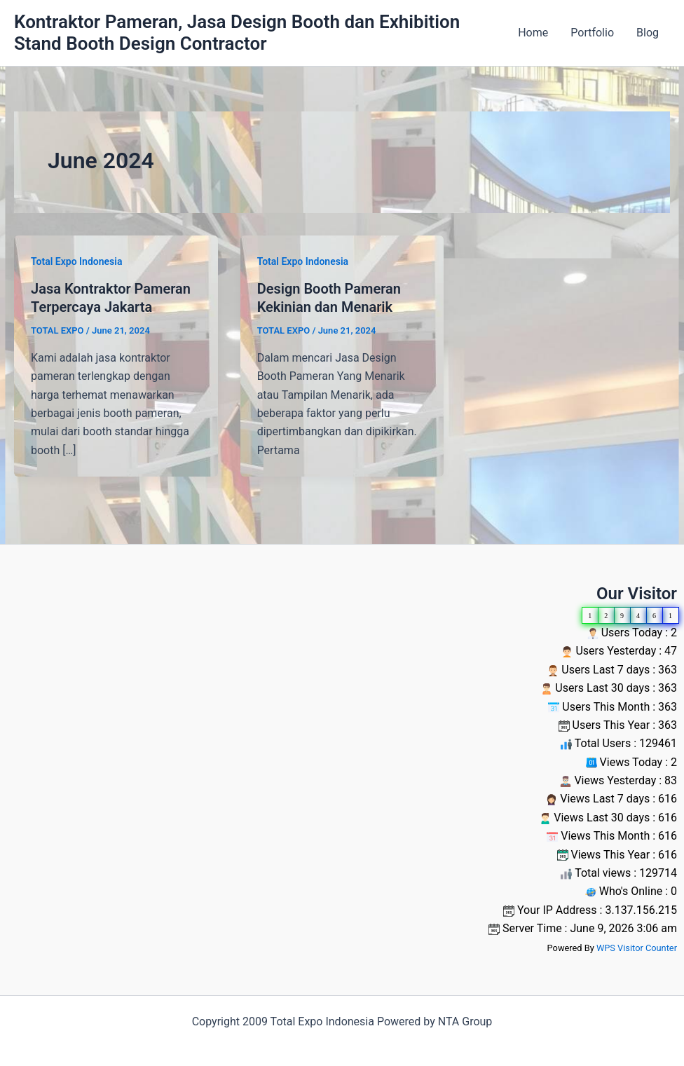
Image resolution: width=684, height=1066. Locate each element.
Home (533, 32)
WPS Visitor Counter (636, 948)
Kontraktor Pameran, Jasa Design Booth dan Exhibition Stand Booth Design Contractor (237, 32)
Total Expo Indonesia (76, 261)
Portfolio (592, 32)
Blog (647, 32)
